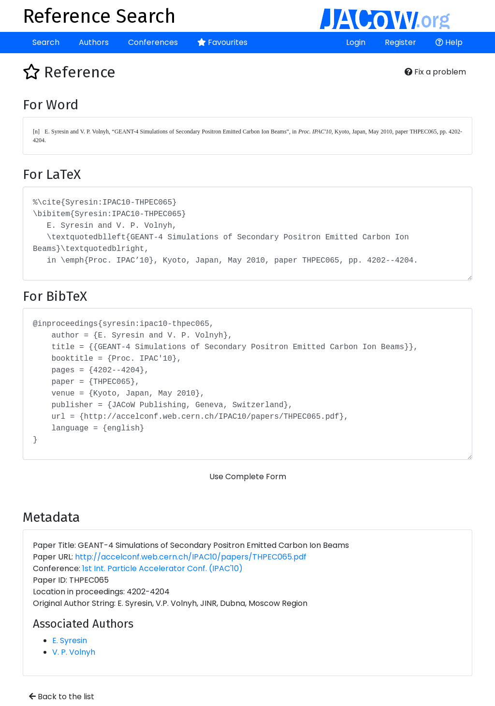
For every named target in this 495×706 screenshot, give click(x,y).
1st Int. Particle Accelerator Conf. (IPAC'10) (162, 568)
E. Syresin (69, 640)
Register (400, 42)
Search (45, 42)
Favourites (222, 42)
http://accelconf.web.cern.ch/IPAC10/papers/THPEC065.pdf (190, 556)
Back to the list (61, 696)
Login (355, 42)
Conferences (153, 42)
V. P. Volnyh (73, 652)
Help (449, 42)
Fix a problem (435, 71)
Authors (94, 42)
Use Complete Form (247, 476)
